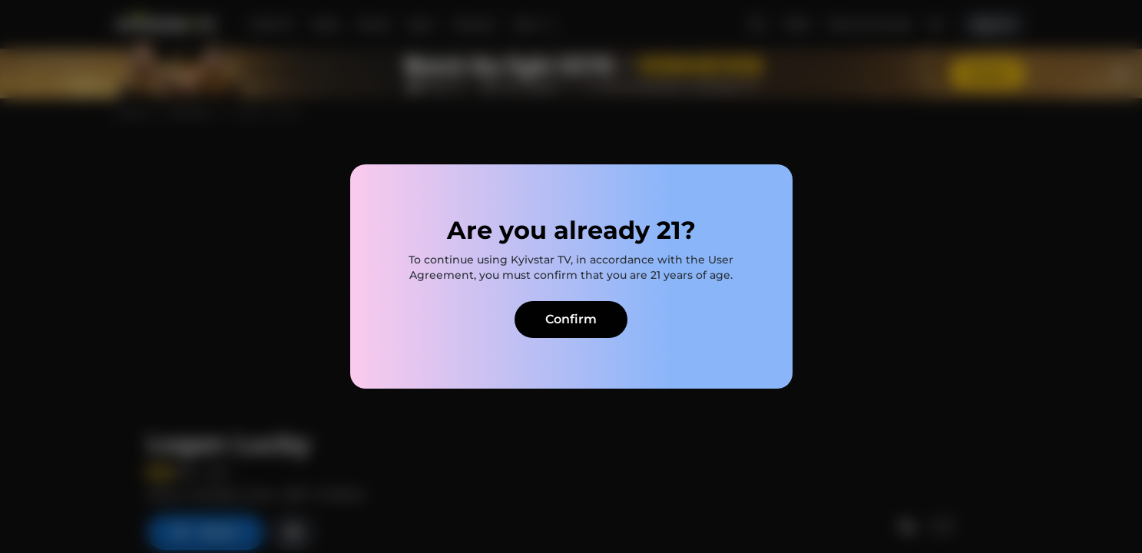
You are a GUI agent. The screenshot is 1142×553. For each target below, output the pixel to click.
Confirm (571, 319)
